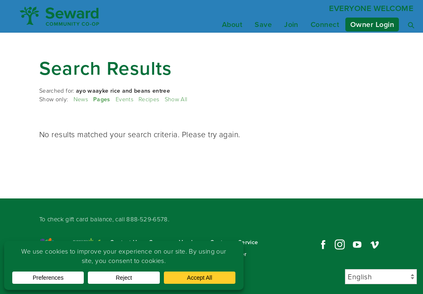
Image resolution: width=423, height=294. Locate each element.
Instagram (339, 244)
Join (291, 24)
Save (263, 24)
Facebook (322, 244)
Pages (101, 99)
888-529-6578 (147, 219)
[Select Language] (381, 276)
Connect (325, 24)
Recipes (149, 99)
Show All (176, 99)
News (81, 99)
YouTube (357, 244)
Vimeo (374, 244)
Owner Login (372, 24)
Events (124, 99)
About (232, 24)
